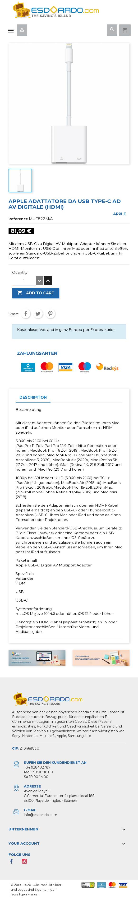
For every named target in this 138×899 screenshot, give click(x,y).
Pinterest (50, 313)
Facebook (13, 863)
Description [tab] (33, 397)
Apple (119, 214)
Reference (18, 219)
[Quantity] (24, 280)
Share (25, 313)
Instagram (26, 863)
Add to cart (35, 293)
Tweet (38, 313)
